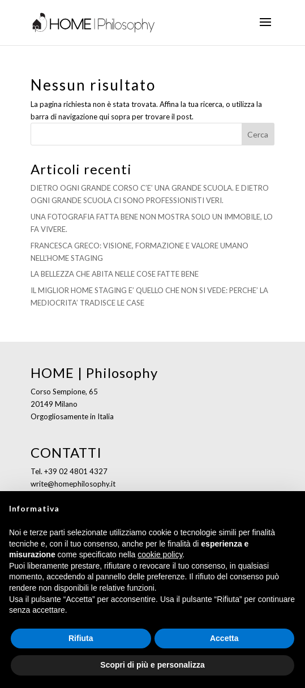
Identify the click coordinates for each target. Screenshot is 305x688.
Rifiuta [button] (80, 638)
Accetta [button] (224, 638)
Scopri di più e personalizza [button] (152, 664)
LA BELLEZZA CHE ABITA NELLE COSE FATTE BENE (115, 273)
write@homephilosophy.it (73, 483)
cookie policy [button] (160, 554)
